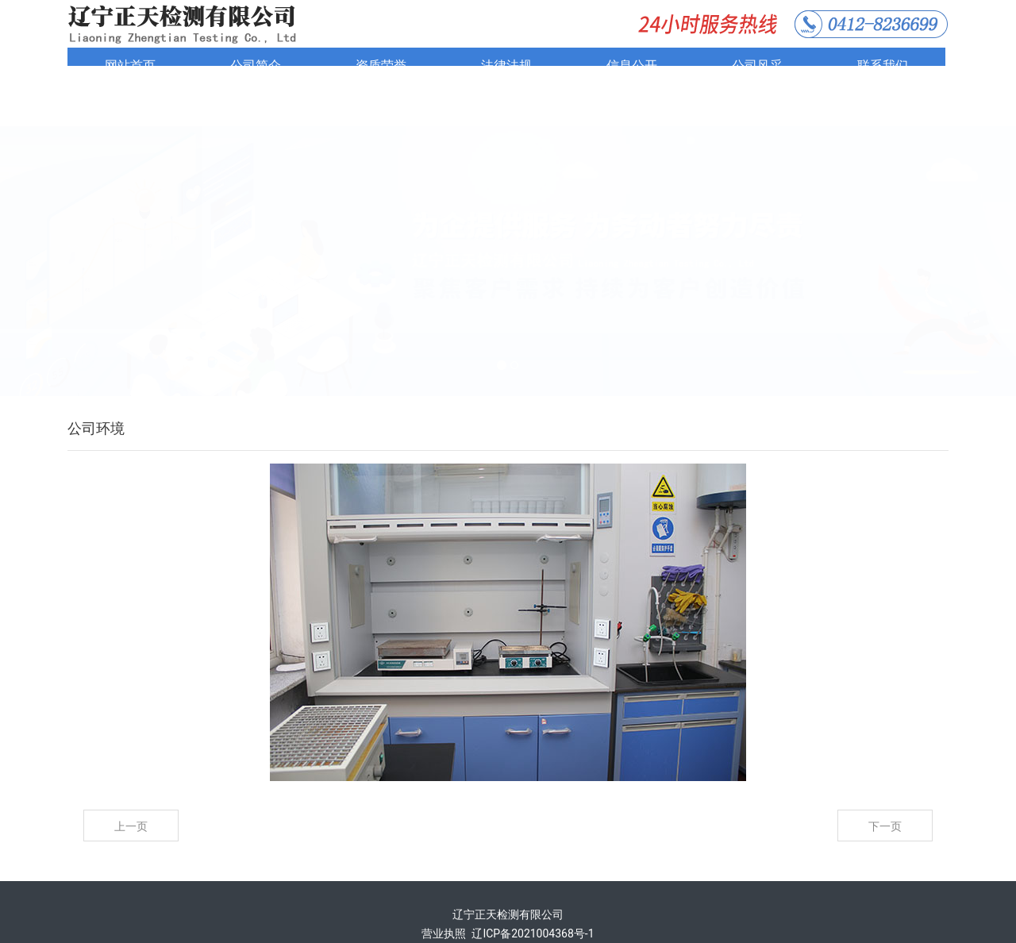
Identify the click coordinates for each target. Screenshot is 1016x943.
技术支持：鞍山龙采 (508, 909)
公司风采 (757, 65)
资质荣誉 (381, 65)
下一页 (885, 783)
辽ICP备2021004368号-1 (532, 890)
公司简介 (255, 65)
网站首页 (130, 65)
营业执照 (443, 890)
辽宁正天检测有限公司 (508, 871)
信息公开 (631, 65)
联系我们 (882, 65)
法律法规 (506, 65)
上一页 (131, 783)
